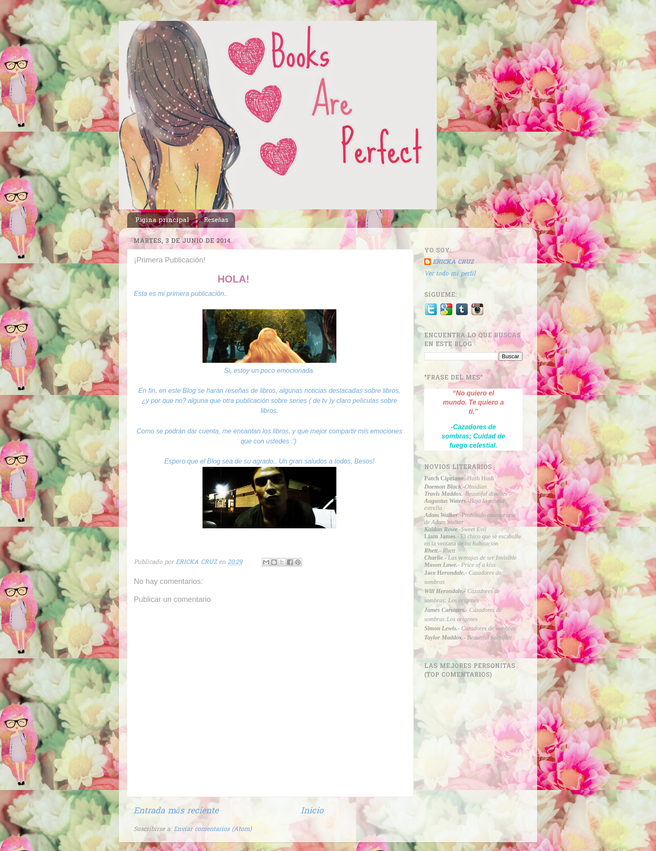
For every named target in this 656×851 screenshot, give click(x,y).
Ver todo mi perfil (450, 274)
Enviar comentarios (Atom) (213, 829)
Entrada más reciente (175, 811)
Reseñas (216, 220)
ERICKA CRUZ (453, 262)
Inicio (312, 811)
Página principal (162, 220)
